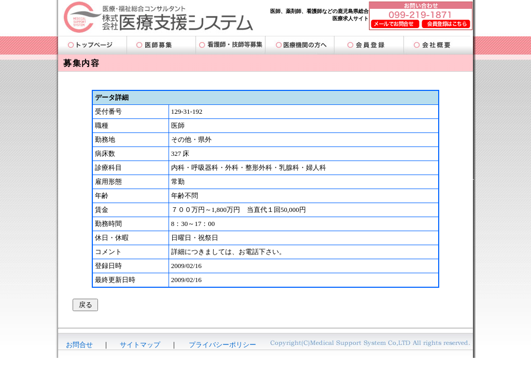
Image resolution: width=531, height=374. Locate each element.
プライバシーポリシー (222, 345)
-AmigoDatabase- (265, 363)
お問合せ (79, 345)
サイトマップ (140, 345)
